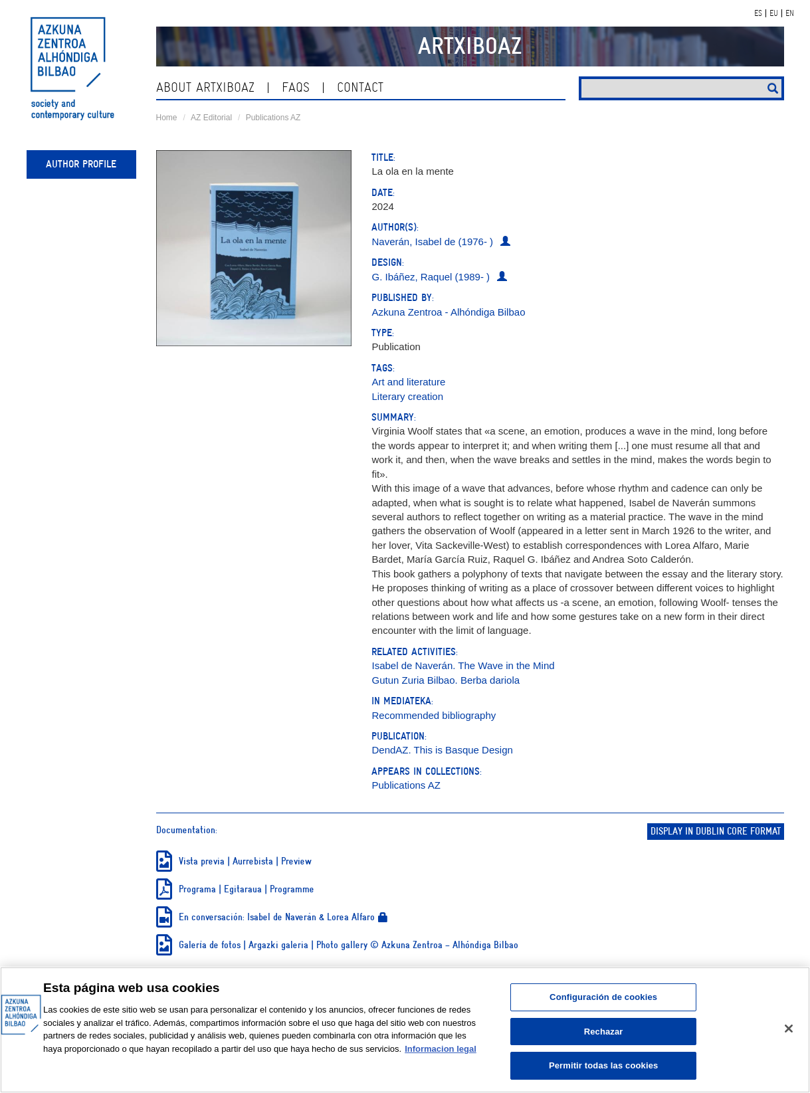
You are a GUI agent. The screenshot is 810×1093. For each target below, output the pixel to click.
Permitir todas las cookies (603, 1065)
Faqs (296, 87)
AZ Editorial (211, 117)
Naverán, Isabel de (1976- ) (432, 241)
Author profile (81, 164)
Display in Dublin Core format (716, 831)
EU (773, 13)
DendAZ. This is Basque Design (441, 749)
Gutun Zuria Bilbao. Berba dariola (445, 680)
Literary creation (407, 396)
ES (758, 13)
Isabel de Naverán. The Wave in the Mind (462, 665)
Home (166, 117)
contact (360, 87)
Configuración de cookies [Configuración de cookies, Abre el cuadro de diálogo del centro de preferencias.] (603, 997)
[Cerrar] (788, 1028)
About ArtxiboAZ (205, 87)
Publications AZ (273, 117)
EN (789, 13)
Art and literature (408, 381)
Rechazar (603, 1032)
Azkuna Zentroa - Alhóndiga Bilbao (448, 312)
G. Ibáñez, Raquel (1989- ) (430, 276)
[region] (405, 1030)
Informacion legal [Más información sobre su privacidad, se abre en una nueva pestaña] (440, 1049)
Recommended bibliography (433, 715)
